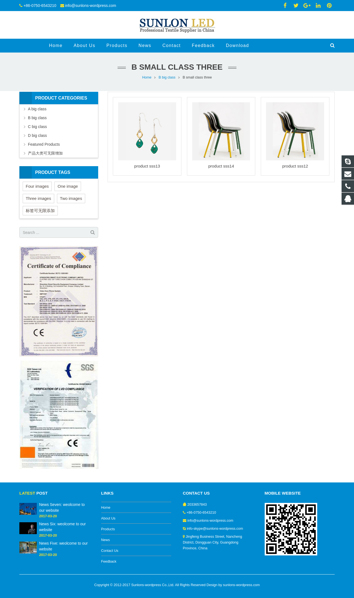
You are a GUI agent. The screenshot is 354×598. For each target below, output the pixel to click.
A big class (37, 109)
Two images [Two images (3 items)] (71, 198)
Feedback (108, 561)
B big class (167, 77)
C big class (37, 126)
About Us (108, 518)
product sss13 (147, 166)
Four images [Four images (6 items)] (37, 186)
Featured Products (44, 144)
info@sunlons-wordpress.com (90, 5)
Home (147, 77)
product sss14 (221, 166)
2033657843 (197, 504)
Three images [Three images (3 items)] (38, 198)
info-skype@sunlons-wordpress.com (215, 529)
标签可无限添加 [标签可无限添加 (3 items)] (40, 210)
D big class (37, 135)
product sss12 (295, 166)
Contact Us (109, 551)
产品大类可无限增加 (45, 153)
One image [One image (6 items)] (68, 186)
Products (108, 529)
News (105, 540)
